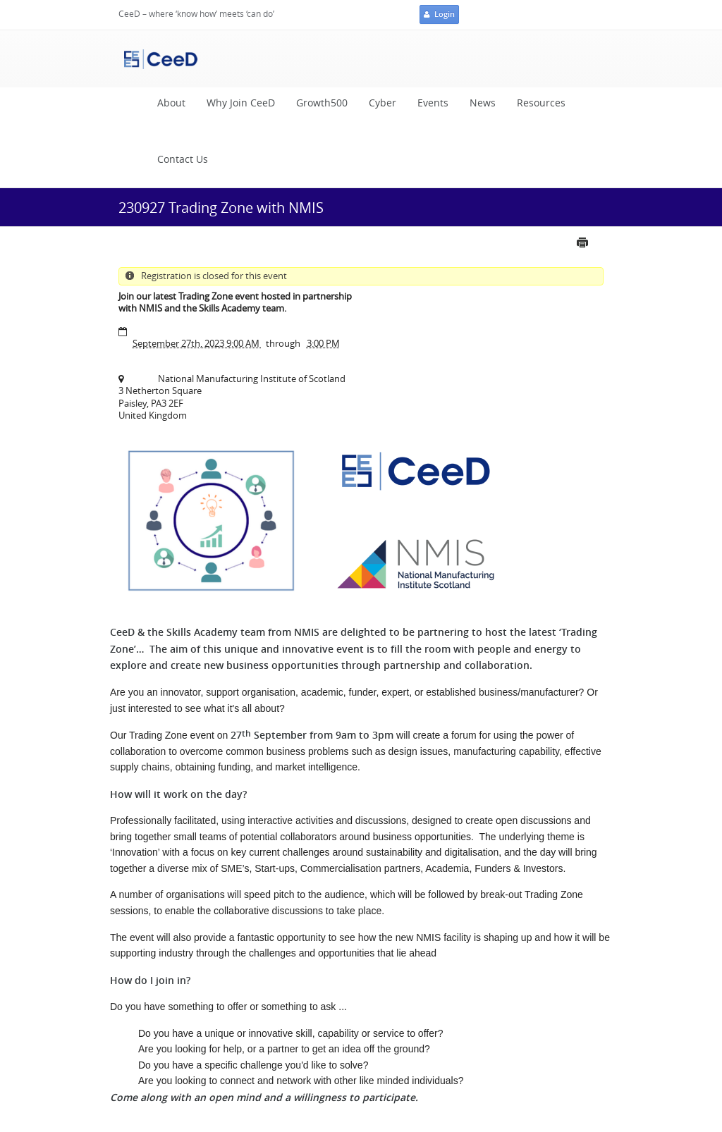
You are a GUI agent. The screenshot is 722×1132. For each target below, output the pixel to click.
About (171, 103)
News (483, 103)
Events (432, 103)
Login (439, 15)
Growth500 (322, 103)
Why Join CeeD (241, 103)
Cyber (382, 103)
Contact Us (182, 159)
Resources (541, 103)
